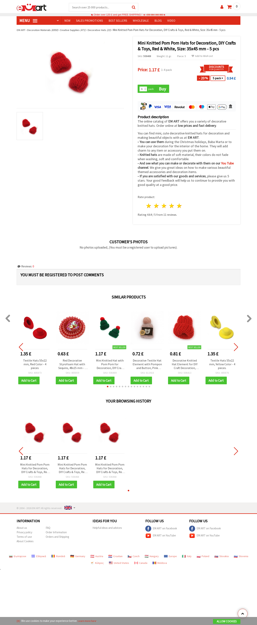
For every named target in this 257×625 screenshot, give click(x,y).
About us (22, 528)
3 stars (164, 206)
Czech (134, 557)
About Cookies (25, 542)
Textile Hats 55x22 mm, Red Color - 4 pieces (35, 364)
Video (171, 21)
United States (119, 564)
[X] (18, 621)
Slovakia (221, 557)
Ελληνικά (38, 557)
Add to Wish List (202, 56)
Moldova (160, 564)
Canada (140, 564)
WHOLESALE (141, 21)
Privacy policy (24, 533)
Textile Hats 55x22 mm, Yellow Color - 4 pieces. (222, 364)
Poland (203, 557)
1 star (149, 206)
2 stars (156, 206)
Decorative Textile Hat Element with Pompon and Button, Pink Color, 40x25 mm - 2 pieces (147, 365)
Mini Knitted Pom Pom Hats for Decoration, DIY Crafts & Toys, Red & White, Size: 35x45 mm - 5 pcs (34, 469)
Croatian (115, 557)
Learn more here (87, 621)
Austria (96, 557)
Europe (170, 557)
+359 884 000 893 (154, 14)
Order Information (56, 533)
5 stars (179, 206)
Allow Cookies (227, 621)
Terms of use (24, 537)
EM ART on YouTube (160, 536)
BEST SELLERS (118, 21)
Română (58, 557)
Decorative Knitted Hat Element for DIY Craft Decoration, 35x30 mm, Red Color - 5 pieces (184, 365)
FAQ (48, 528)
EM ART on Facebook (161, 529)
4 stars (171, 206)
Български (17, 557)
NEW (67, 21)
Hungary (152, 557)
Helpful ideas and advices (107, 528)
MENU (28, 20)
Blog (158, 21)
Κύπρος (97, 564)
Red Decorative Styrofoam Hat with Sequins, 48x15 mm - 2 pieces (72, 365)
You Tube (227, 164)
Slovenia (241, 557)
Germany (77, 557)
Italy (187, 557)
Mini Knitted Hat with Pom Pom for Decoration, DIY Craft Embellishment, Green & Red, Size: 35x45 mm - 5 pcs (109, 365)
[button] (107, 387)
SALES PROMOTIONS (89, 21)
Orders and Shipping (57, 537)
